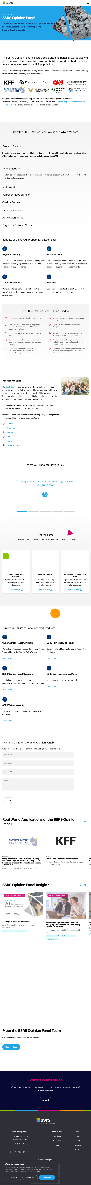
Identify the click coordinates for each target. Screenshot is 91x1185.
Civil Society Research (53, 936)
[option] (45, 488)
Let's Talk (45, 1100)
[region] (30, 1172)
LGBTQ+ (10, 432)
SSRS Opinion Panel (20, 931)
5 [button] (69, 511)
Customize (13, 1177)
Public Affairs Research (68, 936)
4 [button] (57, 511)
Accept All (47, 1177)
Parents (10, 441)
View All (83, 822)
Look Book (10, 387)
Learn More (7, 658)
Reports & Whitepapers (14, 895)
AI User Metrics (8, 931)
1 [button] (22, 511)
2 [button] (33, 511)
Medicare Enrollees (14, 445)
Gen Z (9, 436)
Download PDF (16, 589)
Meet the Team (11, 1047)
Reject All (30, 1177)
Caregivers (11, 428)
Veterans (10, 424)
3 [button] (45, 511)
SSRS (7, 3)
